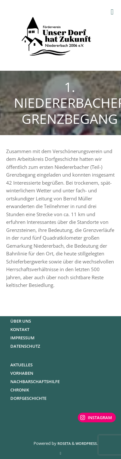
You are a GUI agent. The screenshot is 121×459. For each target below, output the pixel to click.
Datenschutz (25, 346)
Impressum (22, 338)
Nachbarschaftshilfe (35, 381)
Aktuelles (21, 365)
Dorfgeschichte (28, 398)
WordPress (86, 443)
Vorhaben (21, 373)
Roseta (63, 443)
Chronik (19, 390)
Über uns (20, 321)
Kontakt (19, 329)
